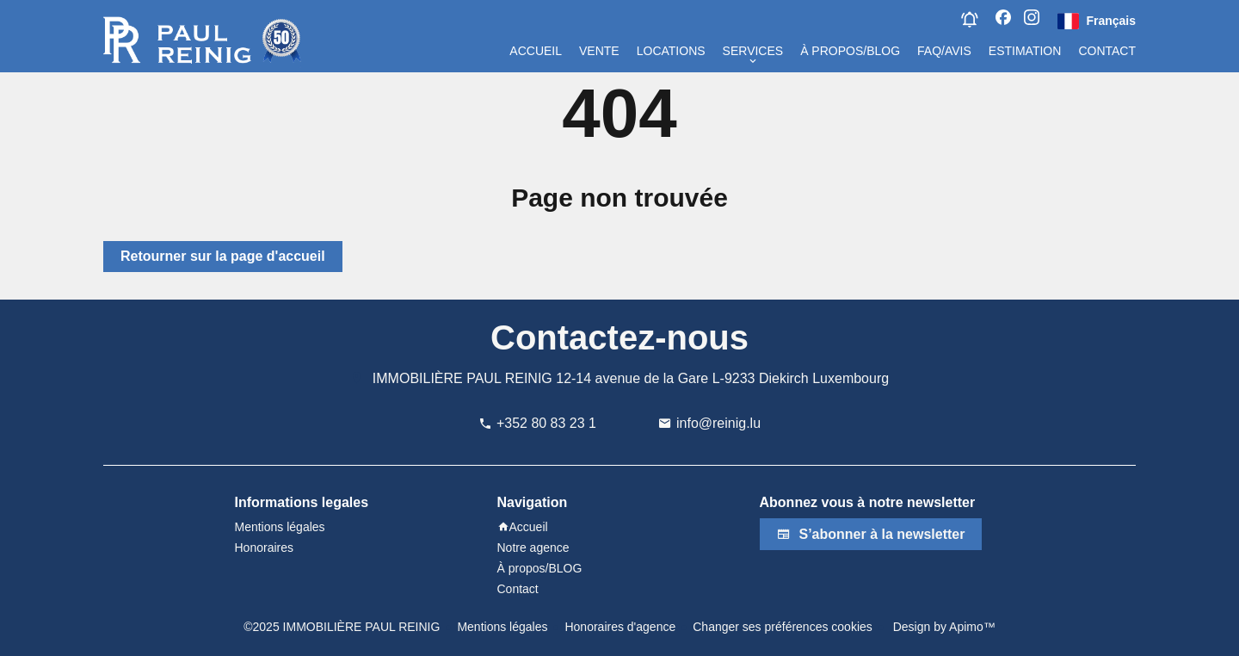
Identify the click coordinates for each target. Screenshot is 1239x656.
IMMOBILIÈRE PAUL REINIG (462, 378)
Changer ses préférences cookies (782, 627)
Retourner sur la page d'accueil (222, 256)
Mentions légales (502, 627)
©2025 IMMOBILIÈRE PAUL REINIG (341, 627)
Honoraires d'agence (619, 627)
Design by (943, 627)
